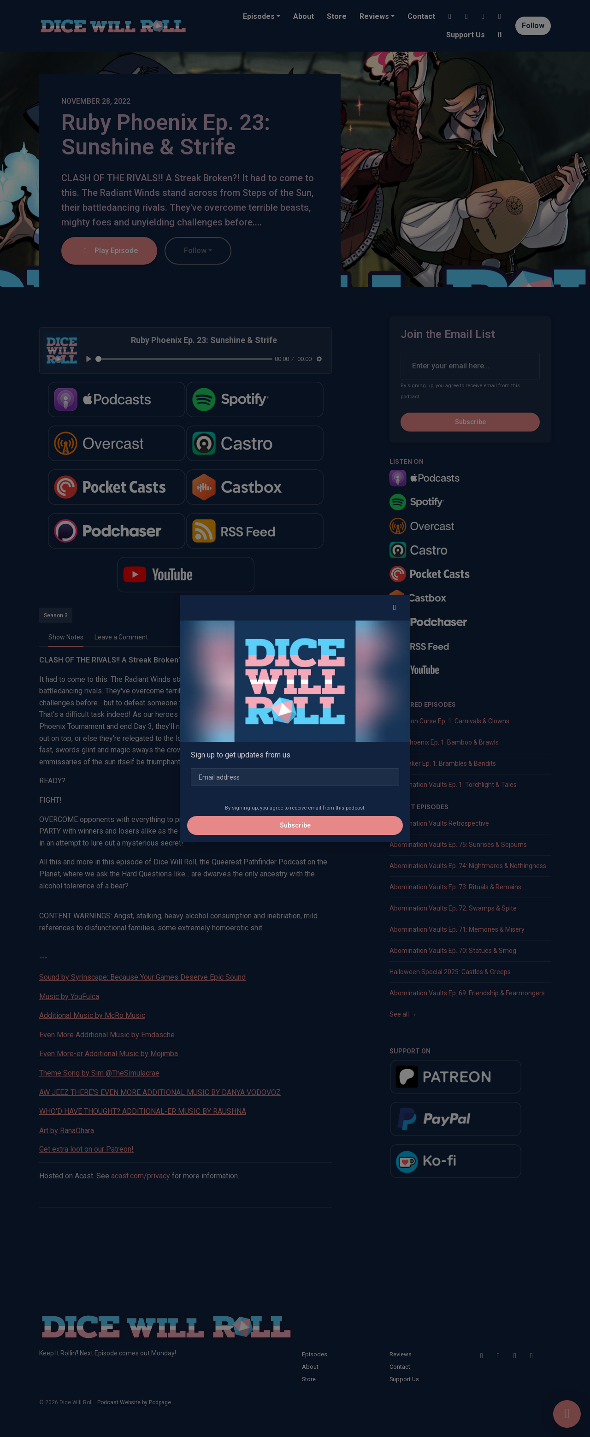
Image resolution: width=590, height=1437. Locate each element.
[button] (394, 607)
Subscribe (295, 825)
